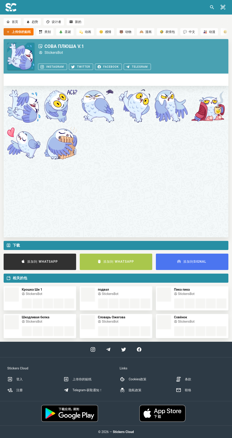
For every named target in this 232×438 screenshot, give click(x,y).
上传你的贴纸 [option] (77, 379)
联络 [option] (183, 390)
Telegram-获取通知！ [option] (82, 390)
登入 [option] (15, 379)
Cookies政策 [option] (133, 379)
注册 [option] (15, 390)
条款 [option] (183, 379)
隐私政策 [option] (130, 390)
